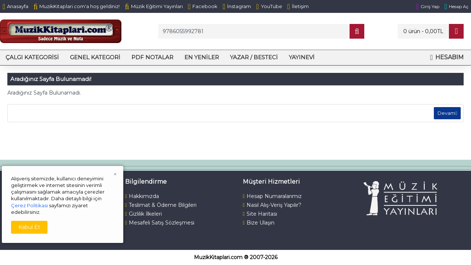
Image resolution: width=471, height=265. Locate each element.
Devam (445, 114)
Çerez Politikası (29, 205)
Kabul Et (29, 227)
